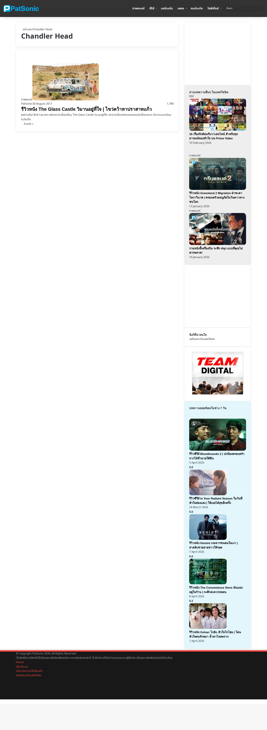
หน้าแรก (26, 29)
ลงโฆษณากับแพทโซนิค (202, 339)
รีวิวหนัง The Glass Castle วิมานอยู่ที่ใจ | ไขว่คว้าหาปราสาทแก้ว (86, 109)
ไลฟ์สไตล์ (213, 8)
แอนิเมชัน (167, 8)
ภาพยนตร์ (138, 8)
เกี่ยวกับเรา (22, 667)
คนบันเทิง (197, 8)
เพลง (181, 8)
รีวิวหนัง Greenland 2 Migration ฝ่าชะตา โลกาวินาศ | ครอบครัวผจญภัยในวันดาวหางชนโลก (216, 197)
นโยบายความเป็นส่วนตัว (29, 671)
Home (20, 662)
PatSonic (26, 104)
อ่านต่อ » (28, 124)
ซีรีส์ (151, 8)
